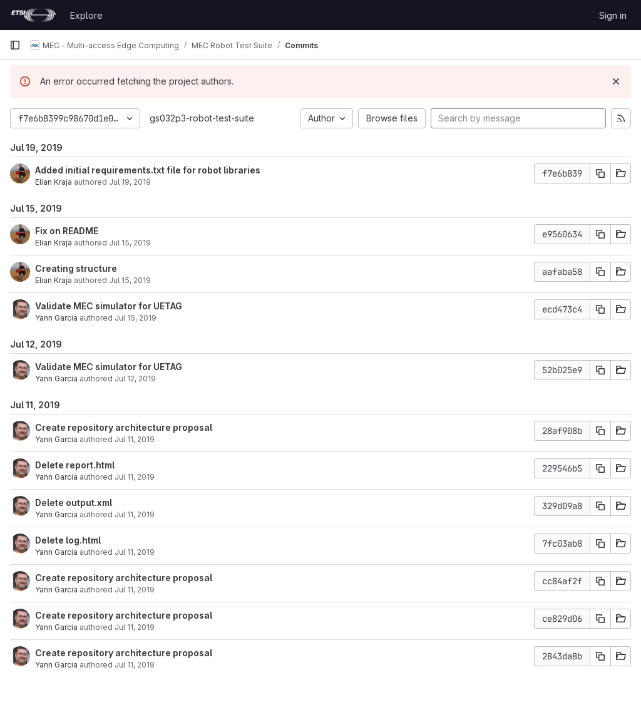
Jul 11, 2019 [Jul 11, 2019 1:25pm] (135, 477)
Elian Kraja (53, 182)
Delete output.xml (73, 502)
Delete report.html (75, 465)
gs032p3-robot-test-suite (202, 118)
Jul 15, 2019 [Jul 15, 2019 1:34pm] (130, 242)
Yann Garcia (56, 317)
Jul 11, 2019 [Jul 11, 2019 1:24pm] (135, 589)
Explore (86, 15)
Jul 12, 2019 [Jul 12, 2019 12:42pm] (135, 378)
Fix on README (66, 230)
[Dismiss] (615, 81)
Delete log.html (68, 540)
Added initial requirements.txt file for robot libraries (147, 170)
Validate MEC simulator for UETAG (108, 306)
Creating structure (76, 268)
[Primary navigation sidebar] (15, 45)
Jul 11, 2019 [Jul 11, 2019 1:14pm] (135, 664)
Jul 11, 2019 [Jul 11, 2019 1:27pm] (135, 439)
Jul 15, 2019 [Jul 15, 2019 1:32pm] (130, 280)
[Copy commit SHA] (600, 173)
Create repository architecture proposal (123, 427)
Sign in (613, 15)
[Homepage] (33, 15)
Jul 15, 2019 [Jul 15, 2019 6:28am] (135, 317)
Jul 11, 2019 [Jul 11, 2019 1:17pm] (135, 627)
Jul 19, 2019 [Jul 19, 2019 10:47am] (130, 182)
